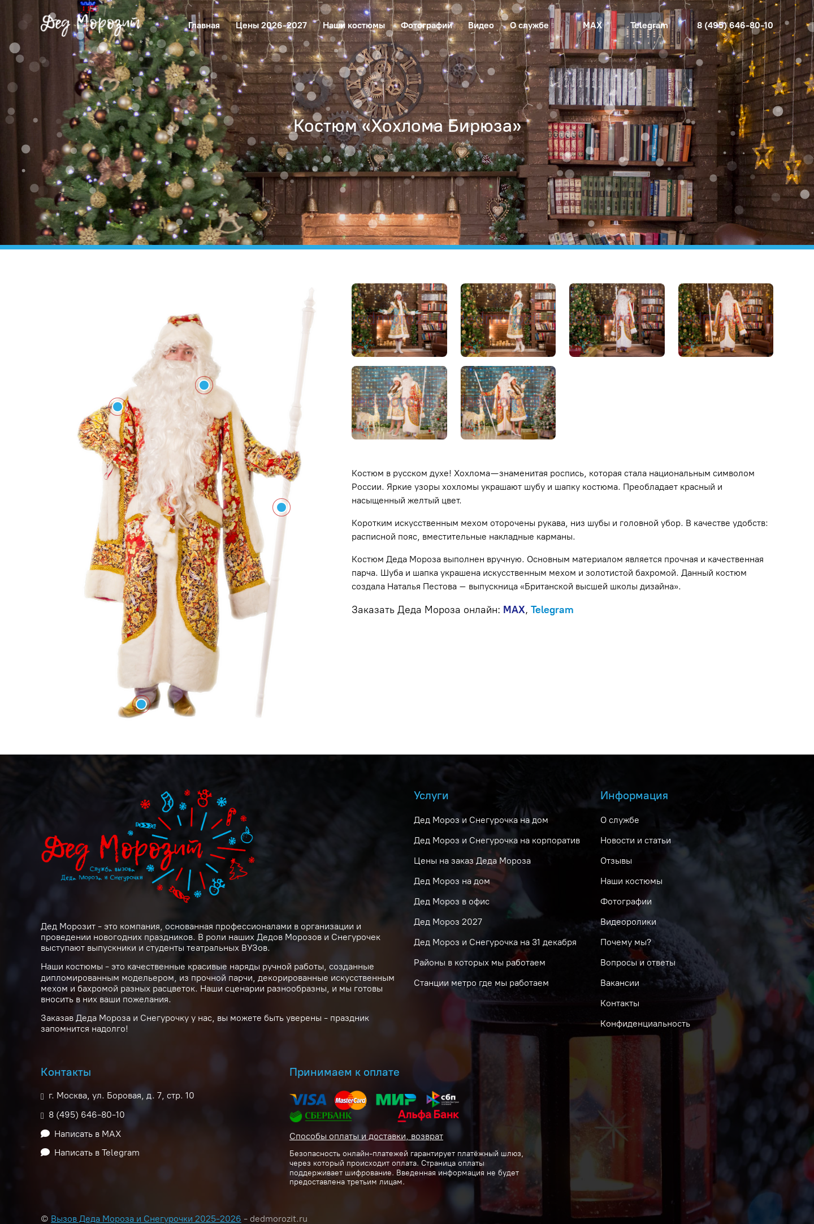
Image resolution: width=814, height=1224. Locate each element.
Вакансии (619, 982)
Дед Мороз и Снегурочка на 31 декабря (495, 942)
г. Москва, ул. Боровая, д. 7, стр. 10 (121, 1095)
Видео (481, 25)
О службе (619, 819)
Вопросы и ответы (638, 962)
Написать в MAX (87, 1133)
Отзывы (616, 860)
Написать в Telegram (97, 1152)
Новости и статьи (635, 840)
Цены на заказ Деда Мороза (472, 860)
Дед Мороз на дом (452, 881)
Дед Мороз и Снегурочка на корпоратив (497, 840)
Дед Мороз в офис (452, 901)
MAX (592, 25)
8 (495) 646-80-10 (735, 25)
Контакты (619, 1003)
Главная (204, 25)
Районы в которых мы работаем (479, 962)
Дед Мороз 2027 (448, 921)
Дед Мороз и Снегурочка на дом (481, 819)
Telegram (649, 25)
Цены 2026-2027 (271, 25)
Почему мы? (625, 942)
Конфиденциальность (645, 1023)
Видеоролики (628, 921)
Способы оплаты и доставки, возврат (366, 1136)
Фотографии (426, 25)
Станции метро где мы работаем (481, 982)
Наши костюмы (354, 25)
